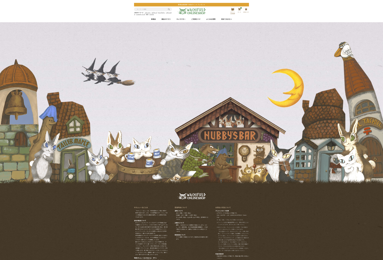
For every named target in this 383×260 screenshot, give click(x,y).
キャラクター (181, 19)
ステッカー (148, 12)
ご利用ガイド (196, 19)
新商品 (153, 19)
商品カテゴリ (166, 19)
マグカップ (154, 12)
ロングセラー (161, 12)
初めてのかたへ (226, 19)
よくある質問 (210, 19)
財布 (147, 14)
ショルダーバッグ (140, 14)
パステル (151, 14)
